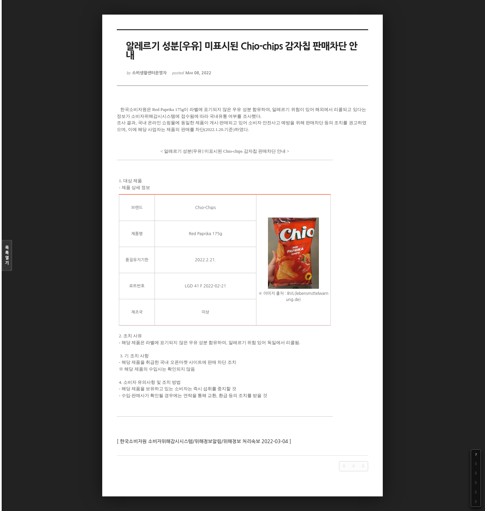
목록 (7, 256)
